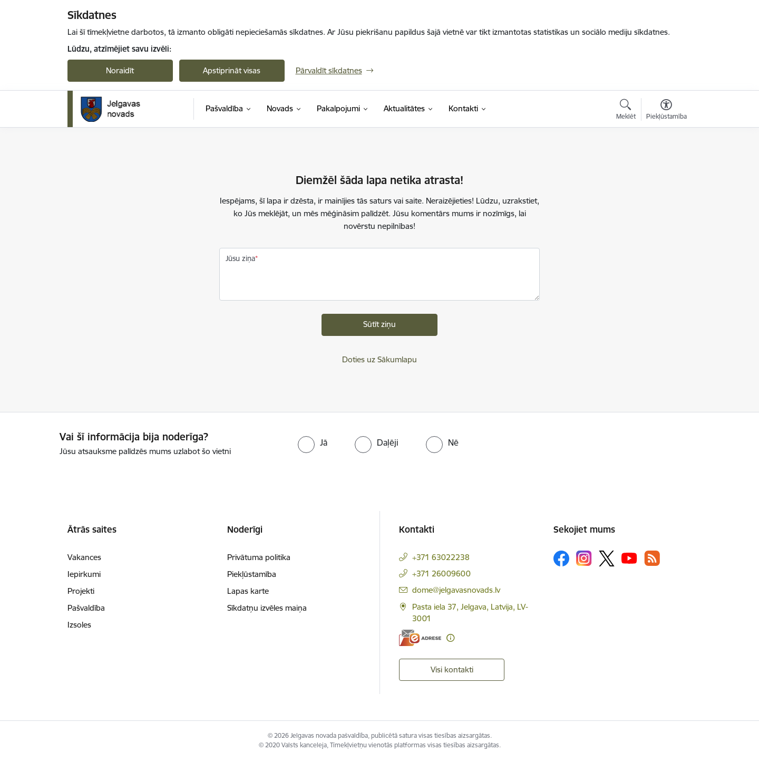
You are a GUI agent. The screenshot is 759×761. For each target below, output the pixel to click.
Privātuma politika (258, 557)
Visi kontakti (452, 669)
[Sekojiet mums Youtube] (629, 558)
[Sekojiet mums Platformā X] (607, 558)
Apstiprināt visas (231, 70)
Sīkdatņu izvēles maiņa (267, 608)
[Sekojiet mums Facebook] (561, 558)
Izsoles (79, 625)
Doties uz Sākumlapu (379, 359)
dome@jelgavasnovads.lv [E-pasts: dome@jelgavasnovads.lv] (456, 590)
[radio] (312, 442)
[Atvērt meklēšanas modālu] (626, 110)
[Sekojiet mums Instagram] (584, 558)
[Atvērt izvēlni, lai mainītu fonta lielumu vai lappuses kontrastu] (666, 110)
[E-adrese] (420, 638)
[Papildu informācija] (450, 638)
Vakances (84, 557)
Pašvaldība (86, 608)
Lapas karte (248, 591)
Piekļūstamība (251, 574)
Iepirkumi (84, 574)
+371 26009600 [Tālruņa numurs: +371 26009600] (441, 574)
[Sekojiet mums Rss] (652, 558)
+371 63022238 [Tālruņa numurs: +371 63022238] (441, 557)
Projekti (80, 591)
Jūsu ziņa (240, 258)
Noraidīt (120, 70)
